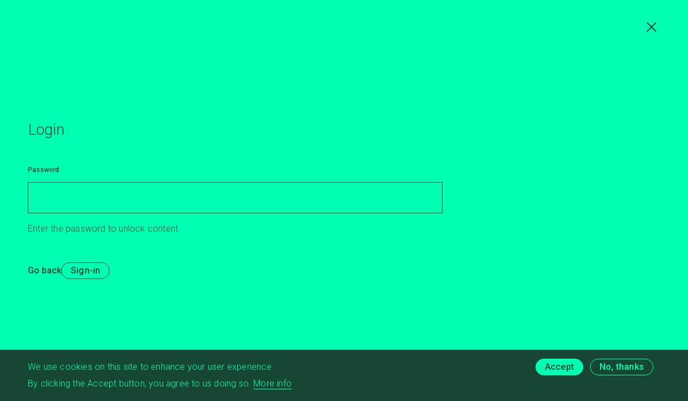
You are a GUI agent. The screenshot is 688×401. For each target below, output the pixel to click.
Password (43, 170)
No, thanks (621, 368)
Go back (44, 270)
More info (272, 385)
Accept (559, 368)
